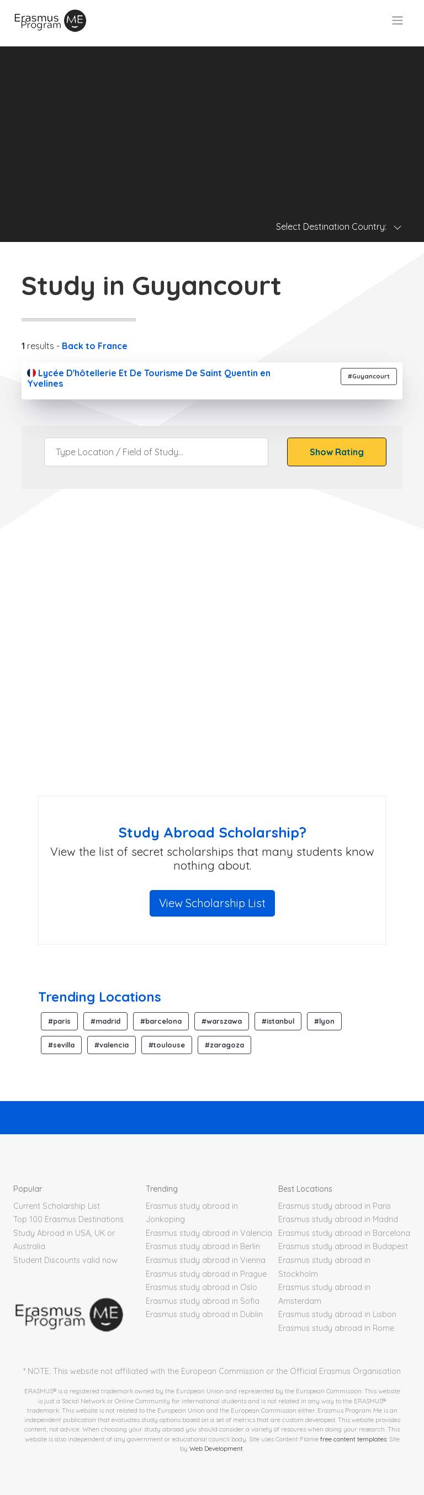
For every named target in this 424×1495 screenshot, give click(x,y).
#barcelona (161, 1021)
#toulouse (167, 1044)
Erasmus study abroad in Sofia (202, 1301)
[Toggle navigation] (397, 20)
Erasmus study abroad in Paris (334, 1206)
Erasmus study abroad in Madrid (338, 1219)
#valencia (111, 1044)
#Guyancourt (369, 376)
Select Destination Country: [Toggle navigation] (339, 226)
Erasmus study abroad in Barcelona (344, 1233)
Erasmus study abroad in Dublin (204, 1314)
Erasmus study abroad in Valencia (209, 1233)
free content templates (353, 1439)
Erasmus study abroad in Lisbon (337, 1314)
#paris (59, 1021)
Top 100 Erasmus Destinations (68, 1219)
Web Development (216, 1448)
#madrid (105, 1021)
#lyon (324, 1021)
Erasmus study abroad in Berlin (203, 1246)
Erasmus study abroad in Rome (336, 1328)
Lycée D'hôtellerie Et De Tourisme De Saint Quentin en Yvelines (149, 378)
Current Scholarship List (56, 1206)
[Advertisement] (212, 123)
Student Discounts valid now (65, 1260)
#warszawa (222, 1021)
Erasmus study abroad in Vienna (206, 1260)
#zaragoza (224, 1044)
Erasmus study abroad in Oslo (201, 1287)
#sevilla (61, 1044)
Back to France (95, 345)
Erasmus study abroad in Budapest (343, 1246)
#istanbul (278, 1021)
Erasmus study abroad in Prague (206, 1274)
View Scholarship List (212, 903)
